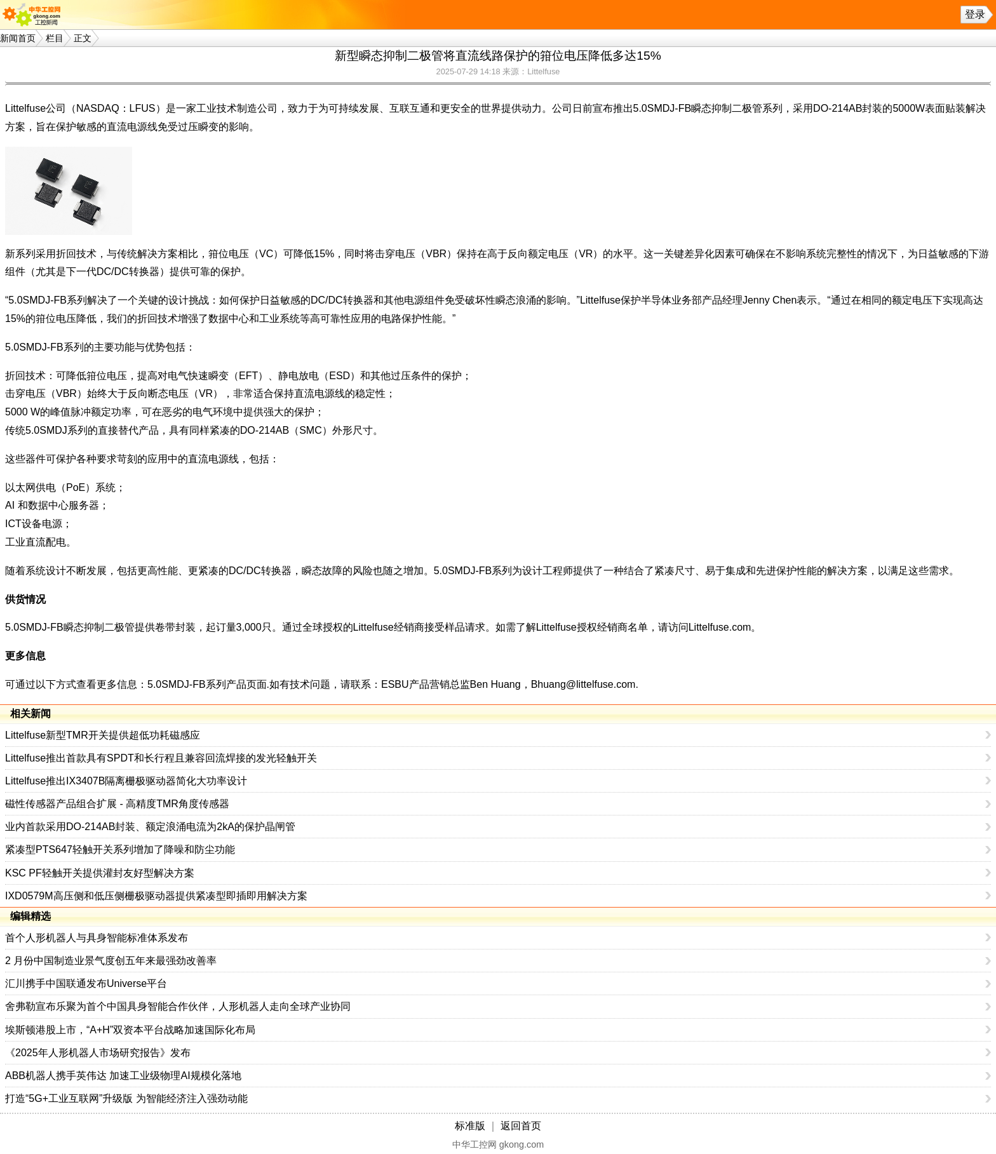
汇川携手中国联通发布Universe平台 (86, 983)
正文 (82, 38)
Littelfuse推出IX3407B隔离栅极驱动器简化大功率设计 (126, 780)
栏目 (55, 38)
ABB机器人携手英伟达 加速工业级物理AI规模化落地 (123, 1075)
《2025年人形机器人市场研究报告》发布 (98, 1052)
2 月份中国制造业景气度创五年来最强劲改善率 (111, 960)
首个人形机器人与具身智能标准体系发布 (96, 937)
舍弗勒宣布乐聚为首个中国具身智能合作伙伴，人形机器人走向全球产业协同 (178, 1006)
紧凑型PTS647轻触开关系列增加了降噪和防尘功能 (120, 849)
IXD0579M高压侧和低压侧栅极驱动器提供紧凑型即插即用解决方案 (156, 895)
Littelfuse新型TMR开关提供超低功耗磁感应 (102, 735)
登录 (975, 14)
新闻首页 (18, 38)
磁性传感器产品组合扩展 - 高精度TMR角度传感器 (117, 803)
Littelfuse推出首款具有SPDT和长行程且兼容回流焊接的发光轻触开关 (161, 758)
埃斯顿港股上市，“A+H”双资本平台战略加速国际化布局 (130, 1029)
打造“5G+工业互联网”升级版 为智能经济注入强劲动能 (126, 1098)
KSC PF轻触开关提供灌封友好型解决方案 (99, 873)
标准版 (470, 1125)
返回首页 (521, 1125)
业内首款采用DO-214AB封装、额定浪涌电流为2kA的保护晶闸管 (150, 826)
